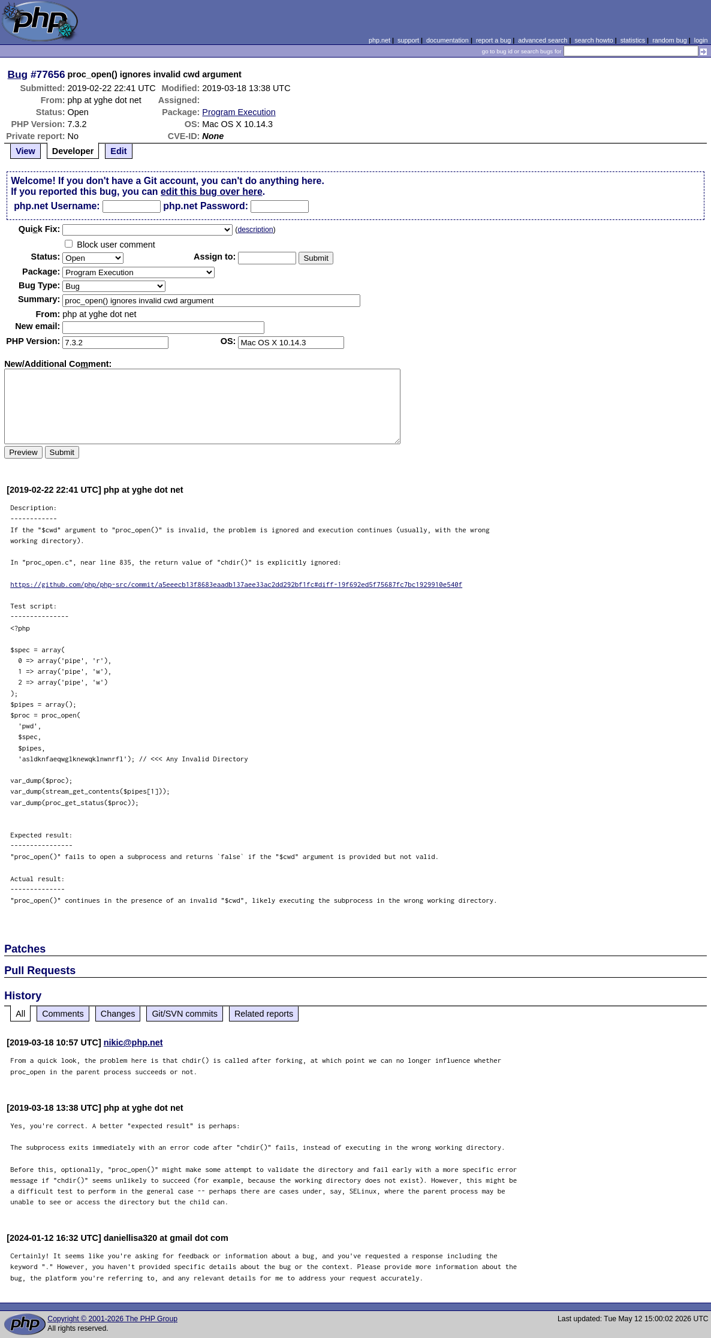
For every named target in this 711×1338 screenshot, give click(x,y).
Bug (18, 74)
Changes (118, 1013)
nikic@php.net (133, 1042)
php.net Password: (205, 206)
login (701, 40)
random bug (669, 40)
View (25, 151)
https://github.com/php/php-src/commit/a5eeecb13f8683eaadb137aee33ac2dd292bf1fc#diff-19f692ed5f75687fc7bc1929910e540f (236, 584)
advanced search (542, 40)
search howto (593, 40)
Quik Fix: (40, 229)
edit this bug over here (212, 191)
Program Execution (238, 112)
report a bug (493, 40)
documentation (447, 40)
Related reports (263, 1013)
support (408, 40)
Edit (118, 151)
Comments (63, 1013)
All (20, 1013)
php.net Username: (57, 206)
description (255, 229)
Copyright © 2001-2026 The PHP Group (112, 1319)
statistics (632, 40)
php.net (379, 40)
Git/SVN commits (185, 1013)
